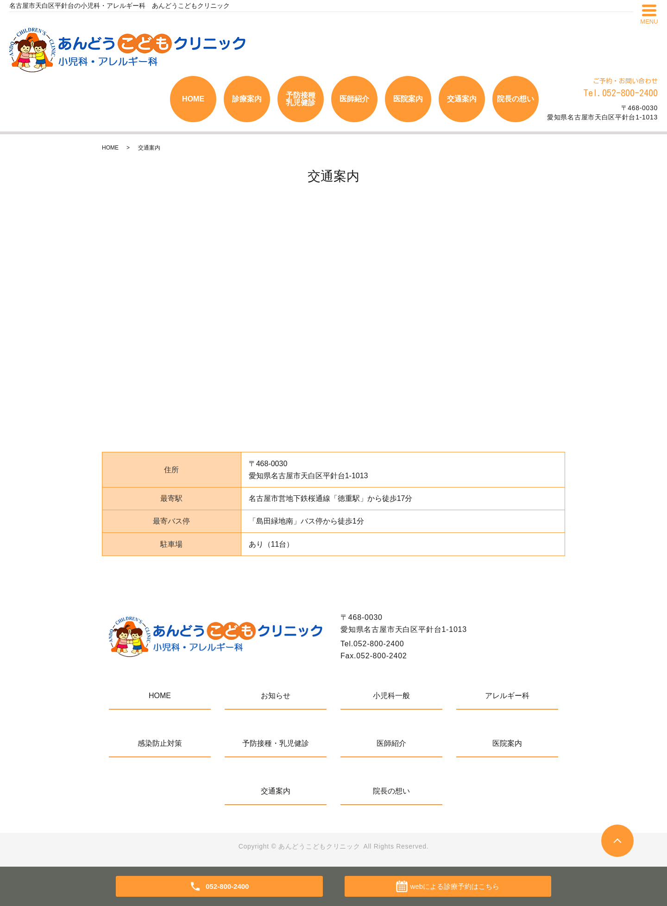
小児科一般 (391, 696)
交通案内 (462, 99)
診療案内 (247, 99)
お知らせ (275, 696)
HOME (193, 99)
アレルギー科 (507, 696)
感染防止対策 (160, 743)
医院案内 (408, 99)
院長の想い (515, 99)
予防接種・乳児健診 (275, 743)
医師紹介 (354, 99)
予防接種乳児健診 (300, 98)
